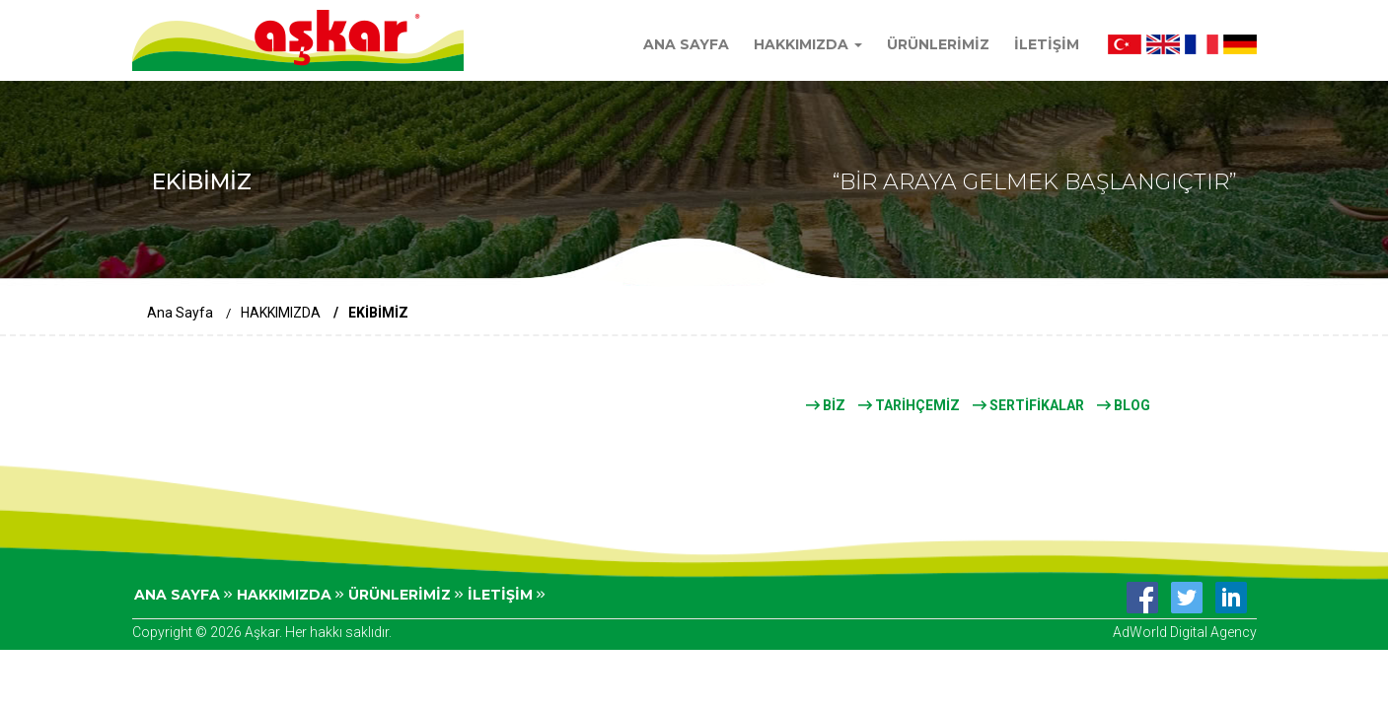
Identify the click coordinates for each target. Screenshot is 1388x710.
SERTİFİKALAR (1028, 405)
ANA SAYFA (686, 44)
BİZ (825, 405)
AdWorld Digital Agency (1185, 632)
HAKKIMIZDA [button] (808, 44)
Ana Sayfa (180, 312)
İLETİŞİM (1046, 44)
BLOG (1123, 405)
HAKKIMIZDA (281, 312)
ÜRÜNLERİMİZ (938, 44)
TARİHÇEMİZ (909, 405)
